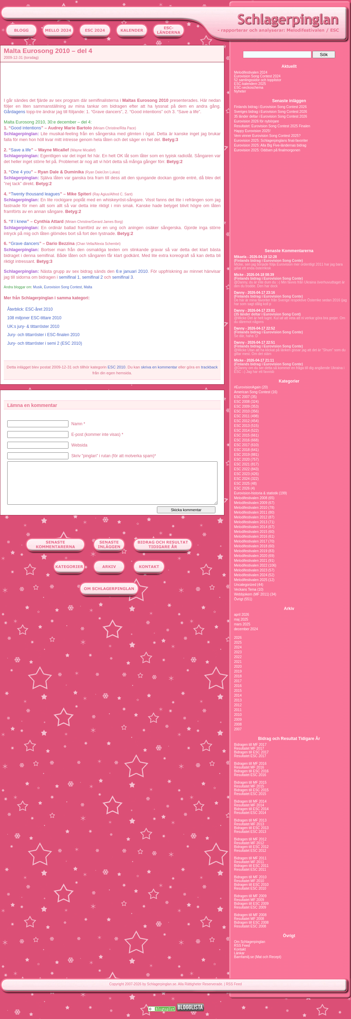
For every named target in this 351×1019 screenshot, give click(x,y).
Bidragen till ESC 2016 (251, 771)
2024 (238, 647)
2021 (238, 662)
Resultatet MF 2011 (249, 862)
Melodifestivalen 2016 (250, 536)
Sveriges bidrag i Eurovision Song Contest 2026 (270, 112)
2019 (238, 671)
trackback (209, 367)
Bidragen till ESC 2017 (251, 752)
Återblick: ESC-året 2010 (30, 309)
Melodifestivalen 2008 (250, 498)
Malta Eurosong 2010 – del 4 (48, 50)
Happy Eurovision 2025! (252, 131)
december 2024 (246, 629)
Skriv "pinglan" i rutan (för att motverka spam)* (113, 455)
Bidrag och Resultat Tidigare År (289, 738)
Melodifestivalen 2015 (250, 532)
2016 (238, 686)
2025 (238, 642)
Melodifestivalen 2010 (250, 508)
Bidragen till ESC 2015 (251, 790)
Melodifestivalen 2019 (250, 551)
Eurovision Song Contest (63, 287)
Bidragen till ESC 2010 (251, 885)
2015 (238, 691)
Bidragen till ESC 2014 (251, 809)
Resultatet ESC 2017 (250, 756)
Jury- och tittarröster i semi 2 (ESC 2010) (44, 343)
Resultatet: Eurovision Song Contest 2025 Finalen (272, 126)
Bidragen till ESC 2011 (251, 866)
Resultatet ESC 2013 (250, 832)
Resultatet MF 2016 (249, 767)
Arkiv (289, 608)
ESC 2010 (117, 367)
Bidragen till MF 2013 (250, 820)
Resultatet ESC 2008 (250, 926)
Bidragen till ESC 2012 (251, 847)
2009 (238, 719)
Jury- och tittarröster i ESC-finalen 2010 (43, 334)
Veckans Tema (245, 589)
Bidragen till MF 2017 (250, 745)
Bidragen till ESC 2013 (251, 828)
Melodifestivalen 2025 (250, 580)
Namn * (78, 423)
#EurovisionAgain (247, 387)
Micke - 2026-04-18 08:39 (254, 275)
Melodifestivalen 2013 (250, 522)
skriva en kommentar (159, 367)
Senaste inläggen (289, 100)
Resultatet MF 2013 (249, 824)
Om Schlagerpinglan (249, 942)
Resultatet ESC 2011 (250, 869)
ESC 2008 (242, 402)
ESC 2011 (242, 416)
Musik (37, 287)
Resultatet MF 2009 (249, 900)
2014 (238, 695)
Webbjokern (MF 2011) (251, 594)
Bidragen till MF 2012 (250, 839)
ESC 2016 (242, 440)
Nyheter (240, 91)
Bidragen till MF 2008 (250, 915)
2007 (238, 729)
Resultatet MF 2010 (249, 881)
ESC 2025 (242, 483)
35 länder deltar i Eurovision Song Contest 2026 (270, 116)
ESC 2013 (242, 426)
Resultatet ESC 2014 (250, 813)
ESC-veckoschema (248, 87)
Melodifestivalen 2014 (250, 527)
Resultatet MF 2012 (249, 843)
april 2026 (241, 614)
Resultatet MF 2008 (249, 919)
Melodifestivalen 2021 (250, 560)
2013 (238, 700)
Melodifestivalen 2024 (250, 72)
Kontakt (240, 949)
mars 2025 (242, 624)
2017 (238, 681)
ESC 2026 (242, 488)
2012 (238, 705)
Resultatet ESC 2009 (250, 907)
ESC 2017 (242, 445)
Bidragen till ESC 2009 (251, 903)
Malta (88, 287)
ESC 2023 (242, 474)
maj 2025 (241, 619)
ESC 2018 (242, 450)
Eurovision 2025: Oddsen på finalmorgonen (267, 150)
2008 (238, 724)
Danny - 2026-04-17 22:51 (254, 342)
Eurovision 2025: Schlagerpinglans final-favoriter (271, 140)
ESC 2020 (242, 459)
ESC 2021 (242, 464)
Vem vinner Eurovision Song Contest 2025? (267, 136)
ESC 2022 (242, 469)
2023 (238, 652)
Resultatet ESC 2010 (250, 888)
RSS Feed (242, 945)
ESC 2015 (242, 435)
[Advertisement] (113, 79)
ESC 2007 (242, 397)
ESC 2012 (242, 421)
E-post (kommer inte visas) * (97, 434)
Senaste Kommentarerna (289, 250)
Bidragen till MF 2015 (250, 782)
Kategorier (289, 381)
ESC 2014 (242, 430)
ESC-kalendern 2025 (250, 84)
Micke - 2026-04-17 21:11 (254, 360)
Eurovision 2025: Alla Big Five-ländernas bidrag (270, 145)
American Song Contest (252, 392)
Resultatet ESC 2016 (250, 775)
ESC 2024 (242, 479)
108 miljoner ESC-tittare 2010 (34, 317)
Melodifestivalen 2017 (250, 541)
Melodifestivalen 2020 (250, 556)
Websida (79, 445)
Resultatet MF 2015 (249, 786)
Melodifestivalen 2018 (250, 546)
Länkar (239, 953)
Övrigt (238, 599)
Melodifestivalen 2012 (250, 517)
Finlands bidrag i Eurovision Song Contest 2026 (270, 107)
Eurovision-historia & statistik (256, 493)
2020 (238, 666)
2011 (238, 710)
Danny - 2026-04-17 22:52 (254, 328)
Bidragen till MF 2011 (250, 858)
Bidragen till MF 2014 (250, 801)
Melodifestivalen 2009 (250, 503)
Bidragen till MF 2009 (250, 896)
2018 (238, 676)
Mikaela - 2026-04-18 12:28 (255, 257)
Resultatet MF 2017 (249, 748)
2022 (238, 657)
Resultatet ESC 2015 (250, 794)
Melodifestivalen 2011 (250, 512)
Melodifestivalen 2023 (250, 570)
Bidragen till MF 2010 (250, 877)
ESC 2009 (242, 406)
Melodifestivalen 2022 (250, 565)
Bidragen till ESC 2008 (251, 922)
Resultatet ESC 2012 (250, 850)
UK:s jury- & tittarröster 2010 (33, 326)
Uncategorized (245, 585)
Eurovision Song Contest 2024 (257, 76)
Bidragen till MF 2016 (250, 763)
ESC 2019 (242, 455)
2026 (238, 638)
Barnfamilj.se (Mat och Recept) (257, 957)
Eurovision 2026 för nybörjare (256, 121)
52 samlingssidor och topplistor (257, 80)
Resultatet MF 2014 (249, 805)
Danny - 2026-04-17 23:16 (254, 292)
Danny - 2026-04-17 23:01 (254, 310)
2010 (238, 715)
